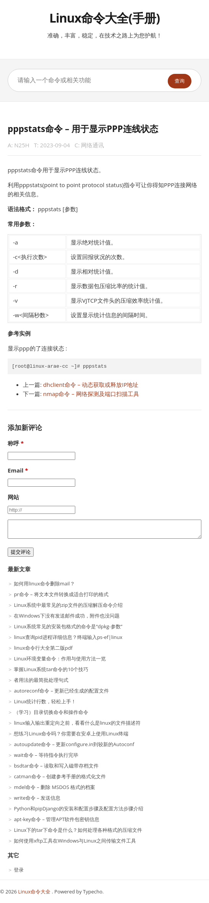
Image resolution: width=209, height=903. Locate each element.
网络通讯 (92, 145)
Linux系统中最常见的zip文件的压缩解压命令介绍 (68, 604)
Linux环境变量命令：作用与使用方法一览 (60, 658)
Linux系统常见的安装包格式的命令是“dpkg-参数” (68, 626)
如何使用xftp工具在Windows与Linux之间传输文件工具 (75, 840)
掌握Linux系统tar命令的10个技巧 (51, 669)
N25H (21, 145)
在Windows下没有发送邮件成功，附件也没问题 (66, 615)
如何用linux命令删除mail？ (44, 583)
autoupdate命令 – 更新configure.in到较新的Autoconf (74, 744)
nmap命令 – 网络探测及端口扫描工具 (91, 394)
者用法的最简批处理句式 (41, 679)
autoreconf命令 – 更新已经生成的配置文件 (61, 690)
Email (15, 470)
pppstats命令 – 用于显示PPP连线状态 (83, 129)
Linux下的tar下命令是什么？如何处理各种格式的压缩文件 (78, 829)
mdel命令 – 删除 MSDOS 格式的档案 (54, 787)
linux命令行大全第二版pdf (43, 647)
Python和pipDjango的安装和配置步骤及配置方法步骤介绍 (78, 808)
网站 (13, 497)
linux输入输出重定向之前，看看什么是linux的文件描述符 (77, 722)
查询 (180, 81)
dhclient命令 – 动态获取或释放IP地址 (91, 384)
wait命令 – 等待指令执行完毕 (46, 754)
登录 (19, 869)
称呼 (13, 443)
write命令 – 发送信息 (37, 797)
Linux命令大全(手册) (104, 18)
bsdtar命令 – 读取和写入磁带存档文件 (56, 765)
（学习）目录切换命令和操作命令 (51, 712)
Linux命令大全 (35, 891)
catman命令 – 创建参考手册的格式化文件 (60, 776)
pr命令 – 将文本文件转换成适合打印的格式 (61, 594)
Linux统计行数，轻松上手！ (45, 701)
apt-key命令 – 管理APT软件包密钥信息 (56, 819)
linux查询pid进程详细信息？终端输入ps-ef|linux (68, 637)
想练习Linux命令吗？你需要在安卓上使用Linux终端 (71, 733)
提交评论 (21, 552)
